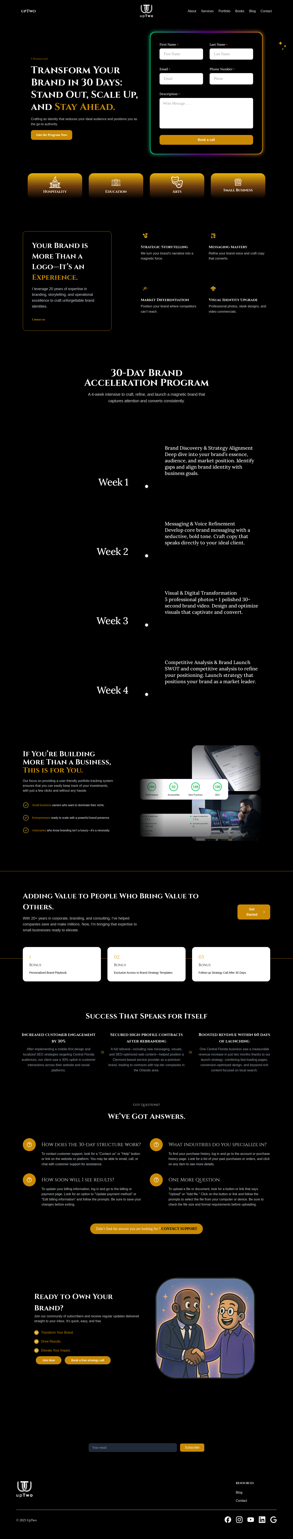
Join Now (48, 1360)
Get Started (251, 912)
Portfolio (225, 11)
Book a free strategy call (87, 1360)
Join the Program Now (51, 135)
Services (207, 11)
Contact (266, 11)
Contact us (38, 319)
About (192, 11)
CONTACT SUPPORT (179, 1229)
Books (239, 11)
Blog (252, 11)
